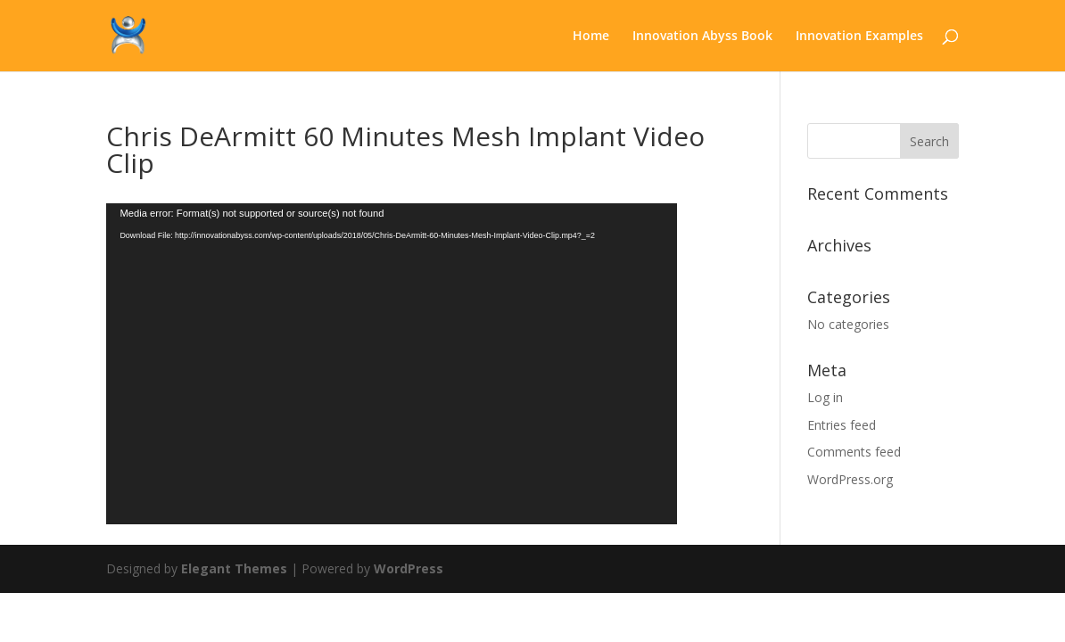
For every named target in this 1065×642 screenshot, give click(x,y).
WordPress (408, 568)
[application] (391, 363)
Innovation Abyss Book (702, 36)
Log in (825, 397)
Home (591, 36)
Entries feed (841, 424)
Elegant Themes (234, 568)
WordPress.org (850, 479)
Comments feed (854, 451)
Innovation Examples (859, 36)
